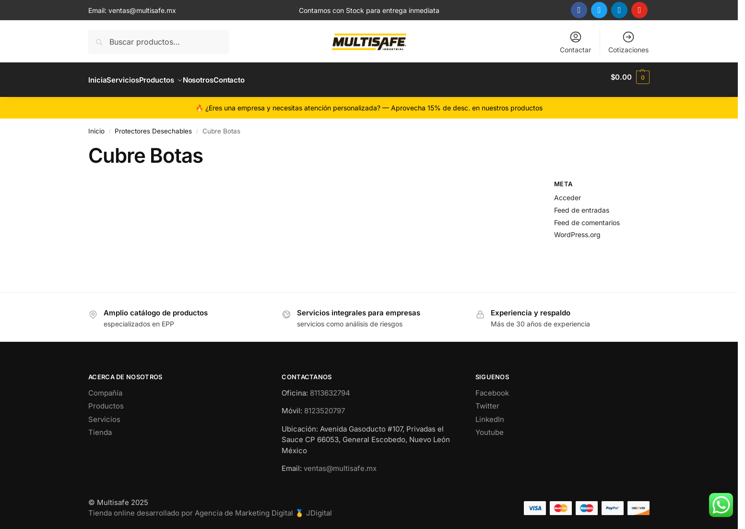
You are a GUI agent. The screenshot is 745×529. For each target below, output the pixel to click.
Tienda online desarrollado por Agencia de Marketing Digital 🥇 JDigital (210, 507)
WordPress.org (577, 229)
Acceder (567, 192)
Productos (106, 400)
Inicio (96, 126)
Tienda (100, 427)
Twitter (487, 400)
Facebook (492, 387)
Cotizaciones (628, 42)
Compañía (105, 387)
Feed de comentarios (587, 217)
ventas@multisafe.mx (142, 10)
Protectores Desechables (153, 126)
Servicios (104, 414)
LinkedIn (489, 414)
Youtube (489, 427)
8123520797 (324, 405)
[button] (630, 77)
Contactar (575, 42)
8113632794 (330, 387)
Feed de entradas (581, 204)
